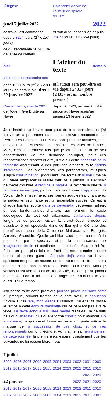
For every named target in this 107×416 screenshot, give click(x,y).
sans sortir (97, 291)
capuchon (98, 296)
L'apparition (91, 190)
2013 (67, 368)
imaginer (26, 316)
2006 (37, 361)
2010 (97, 368)
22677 (58, 37)
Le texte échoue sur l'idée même (42, 311)
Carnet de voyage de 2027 (25, 106)
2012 (77, 368)
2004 (57, 361)
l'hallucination (27, 175)
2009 (7, 361)
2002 (77, 361)
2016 (37, 368)
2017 (27, 368)
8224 (19, 37)
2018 (17, 368)
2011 (87, 368)
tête (31, 301)
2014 (57, 368)
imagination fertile (19, 246)
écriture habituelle (46, 306)
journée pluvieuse (72, 291)
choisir (70, 316)
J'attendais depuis (90, 215)
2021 (87, 375)
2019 (7, 368)
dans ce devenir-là (58, 205)
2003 (67, 361)
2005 (47, 361)
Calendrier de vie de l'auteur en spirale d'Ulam (69, 11)
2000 (97, 361)
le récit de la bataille (50, 185)
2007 (27, 361)
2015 (47, 368)
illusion (86, 175)
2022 (99, 23)
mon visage (46, 301)
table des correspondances (25, 78)
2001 (87, 361)
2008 (17, 361)
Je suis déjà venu (67, 256)
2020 (97, 375)
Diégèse (10, 5)
